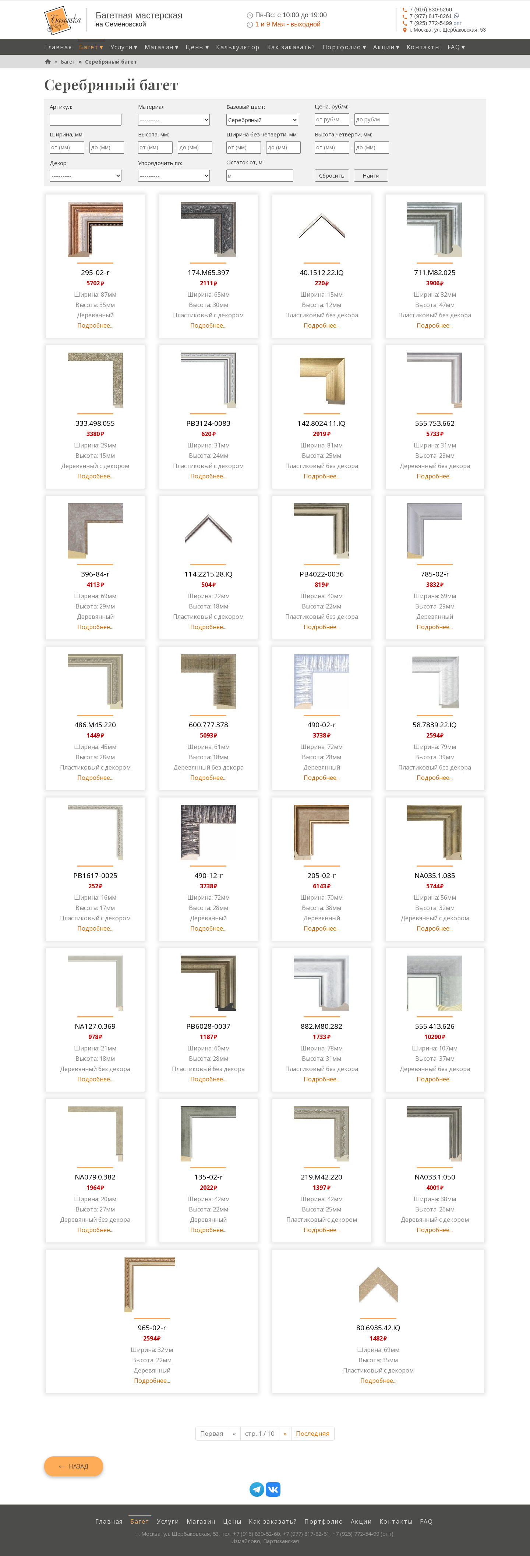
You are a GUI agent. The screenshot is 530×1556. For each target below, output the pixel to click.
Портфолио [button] (345, 47)
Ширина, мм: (67, 134)
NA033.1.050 (434, 1177)
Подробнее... (95, 325)
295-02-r (95, 272)
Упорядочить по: (160, 163)
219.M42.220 (321, 1177)
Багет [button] (92, 47)
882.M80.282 (321, 1026)
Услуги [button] (124, 47)
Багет (68, 61)
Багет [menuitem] (139, 1521)
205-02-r (321, 875)
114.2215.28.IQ (208, 574)
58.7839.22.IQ (435, 724)
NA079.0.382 (95, 1177)
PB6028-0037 (208, 1026)
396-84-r (95, 574)
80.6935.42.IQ (378, 1327)
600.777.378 (208, 724)
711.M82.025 (435, 272)
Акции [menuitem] (361, 1521)
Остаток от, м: (245, 162)
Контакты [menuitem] (423, 47)
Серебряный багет (111, 61)
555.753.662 (435, 423)
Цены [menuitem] (232, 1521)
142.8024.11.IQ (321, 423)
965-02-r (152, 1327)
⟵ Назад (73, 1466)
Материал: (152, 106)
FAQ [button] (457, 47)
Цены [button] (198, 47)
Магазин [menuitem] (201, 1521)
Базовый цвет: (245, 106)
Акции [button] (387, 47)
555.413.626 (435, 1026)
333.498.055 (95, 423)
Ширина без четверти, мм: (262, 134)
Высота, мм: (153, 134)
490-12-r (208, 875)
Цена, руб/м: (331, 106)
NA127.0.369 (95, 1026)
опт (432, 23)
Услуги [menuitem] (168, 1521)
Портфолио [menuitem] (323, 1521)
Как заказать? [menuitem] (291, 47)
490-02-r (321, 724)
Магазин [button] (162, 47)
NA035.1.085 (434, 875)
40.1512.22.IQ (322, 272)
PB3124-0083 (208, 423)
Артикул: (61, 106)
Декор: (59, 163)
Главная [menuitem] (58, 47)
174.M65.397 (208, 272)
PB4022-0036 (322, 574)
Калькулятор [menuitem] (238, 47)
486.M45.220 (95, 724)
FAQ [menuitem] (426, 1521)
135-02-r (208, 1177)
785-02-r (435, 574)
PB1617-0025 (95, 875)
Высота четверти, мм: (343, 134)
